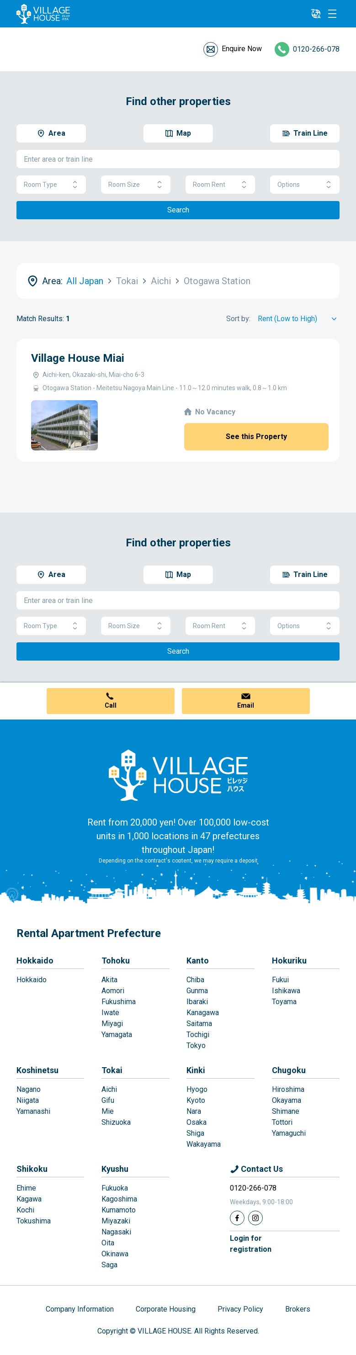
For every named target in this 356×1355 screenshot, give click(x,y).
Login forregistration (250, 1244)
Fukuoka (114, 1188)
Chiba (195, 979)
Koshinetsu (37, 1070)
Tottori (282, 1122)
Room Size (135, 185)
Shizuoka (116, 1122)
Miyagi (112, 1023)
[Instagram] (255, 1218)
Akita (109, 979)
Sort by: (238, 318)
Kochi (25, 1210)
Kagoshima (119, 1199)
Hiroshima (288, 1089)
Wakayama (203, 1144)
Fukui (280, 979)
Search (178, 210)
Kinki (195, 1070)
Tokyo (196, 1045)
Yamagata (116, 1034)
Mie (107, 1111)
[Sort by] (299, 318)
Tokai (111, 1070)
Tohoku (115, 960)
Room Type (51, 185)
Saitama (199, 1023)
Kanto (197, 960)
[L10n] (315, 13)
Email (245, 705)
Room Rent (220, 185)
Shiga (195, 1133)
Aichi (109, 1089)
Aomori (112, 990)
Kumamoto (118, 1210)
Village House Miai (77, 358)
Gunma (197, 990)
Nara (193, 1111)
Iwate (110, 1012)
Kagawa (29, 1199)
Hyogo (196, 1089)
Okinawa (114, 1253)
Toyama (284, 1001)
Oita (107, 1243)
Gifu (107, 1100)
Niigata (27, 1100)
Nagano (28, 1089)
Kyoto (195, 1100)
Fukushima (118, 1001)
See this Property (256, 436)
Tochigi (197, 1034)
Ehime (26, 1188)
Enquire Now (242, 48)
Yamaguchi (289, 1133)
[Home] (178, 775)
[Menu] (332, 13)
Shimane (285, 1111)
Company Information (80, 1309)
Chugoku (289, 1070)
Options (304, 185)
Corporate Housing (166, 1309)
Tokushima (33, 1221)
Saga (109, 1264)
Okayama (286, 1100)
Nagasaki (116, 1232)
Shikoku (32, 1169)
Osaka (196, 1122)
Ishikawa (286, 990)
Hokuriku (289, 960)
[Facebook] (237, 1218)
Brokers (297, 1309)
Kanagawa (202, 1012)
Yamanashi (33, 1111)
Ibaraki (197, 1001)
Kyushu (114, 1169)
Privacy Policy (240, 1309)
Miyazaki (115, 1221)
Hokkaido (34, 960)
